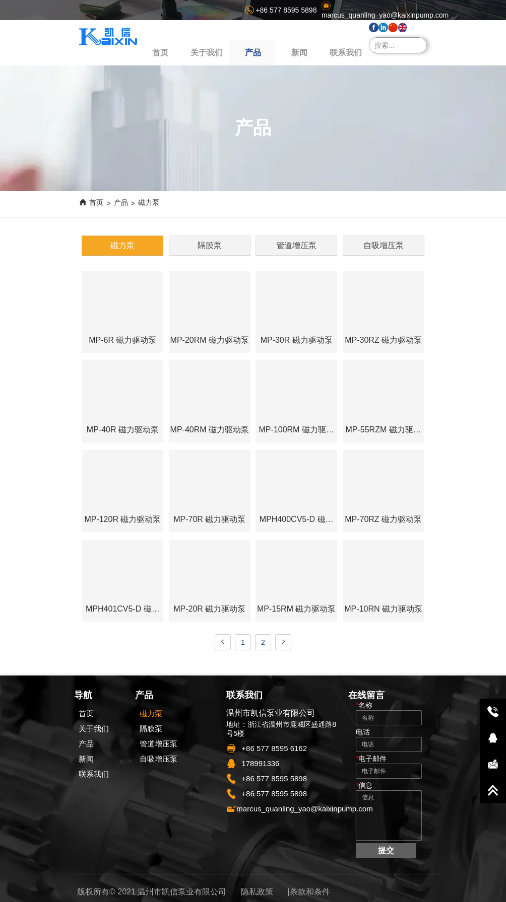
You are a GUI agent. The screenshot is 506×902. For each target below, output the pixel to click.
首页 (96, 202)
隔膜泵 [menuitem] (210, 245)
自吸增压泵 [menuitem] (383, 245)
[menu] (253, 52)
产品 (121, 202)
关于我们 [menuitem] (207, 52)
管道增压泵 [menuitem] (296, 245)
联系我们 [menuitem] (346, 52)
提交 (386, 850)
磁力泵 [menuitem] (122, 245)
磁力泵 (148, 202)
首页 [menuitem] (160, 52)
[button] (253, 53)
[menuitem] (253, 52)
